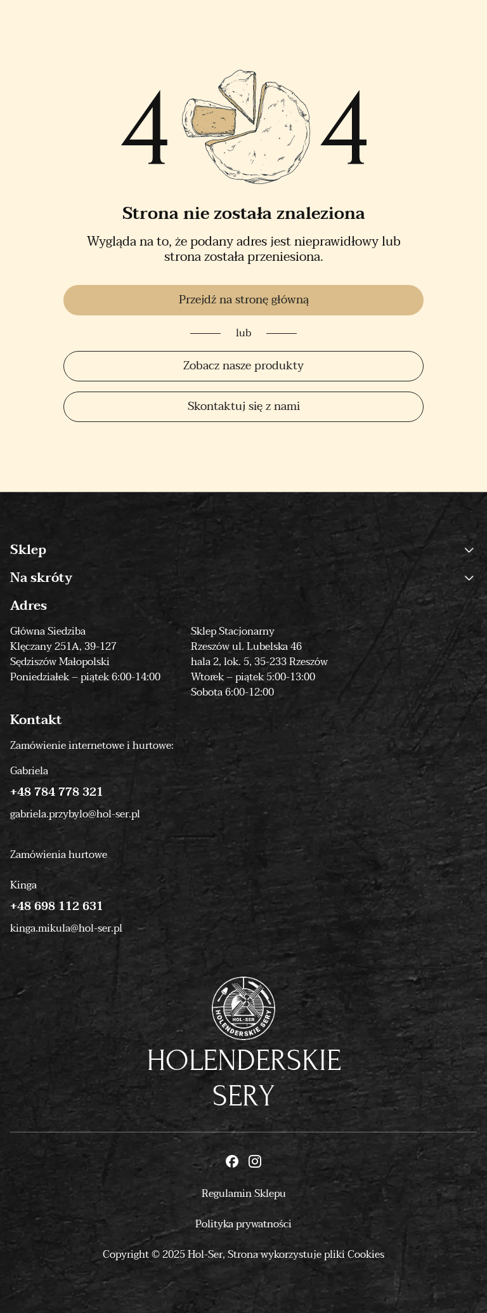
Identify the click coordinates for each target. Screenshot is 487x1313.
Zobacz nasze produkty (243, 366)
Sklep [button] (243, 550)
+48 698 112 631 (56, 907)
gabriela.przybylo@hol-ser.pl (75, 814)
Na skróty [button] (243, 578)
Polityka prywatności (243, 1224)
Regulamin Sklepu (244, 1193)
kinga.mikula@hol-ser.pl (66, 928)
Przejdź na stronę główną (244, 300)
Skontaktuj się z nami (244, 406)
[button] (469, 550)
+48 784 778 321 (56, 793)
